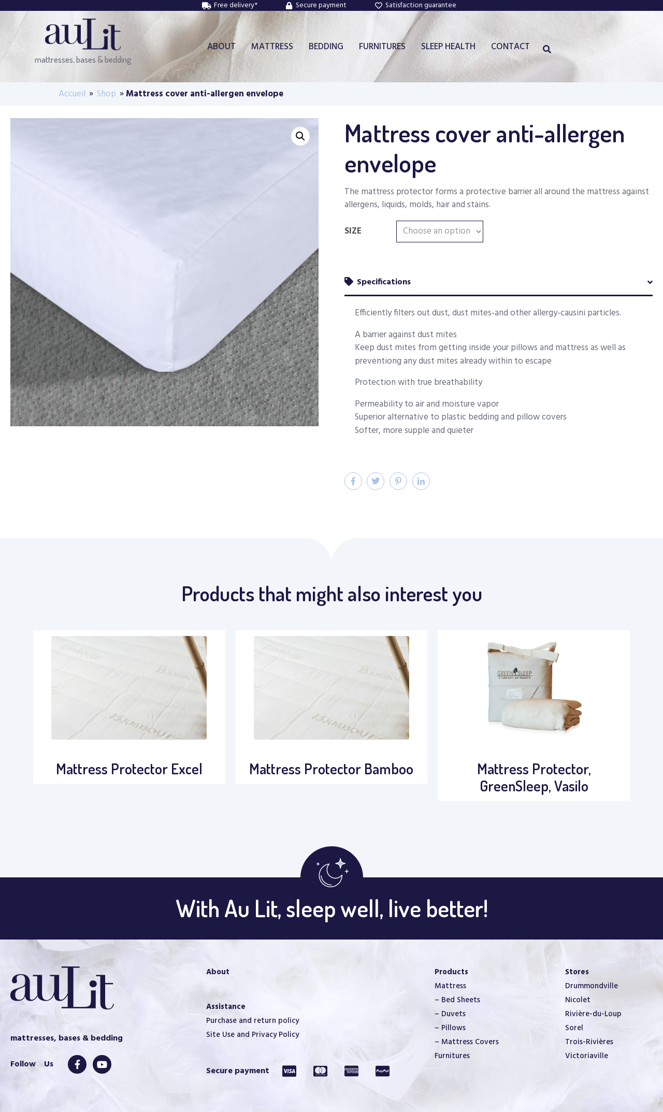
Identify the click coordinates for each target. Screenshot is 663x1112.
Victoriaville (586, 1056)
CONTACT (510, 47)
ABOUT (221, 47)
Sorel (574, 1028)
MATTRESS (272, 47)
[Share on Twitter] (375, 481)
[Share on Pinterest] (398, 481)
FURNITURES (382, 47)
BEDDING (326, 47)
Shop (106, 94)
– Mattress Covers (467, 1042)
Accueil (72, 94)
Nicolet (577, 1000)
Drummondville (591, 986)
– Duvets (450, 1014)
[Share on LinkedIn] (421, 481)
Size (353, 231)
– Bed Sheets (457, 1000)
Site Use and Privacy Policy (252, 1035)
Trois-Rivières (589, 1042)
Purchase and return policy (252, 1021)
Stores (577, 972)
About (217, 972)
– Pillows (450, 1028)
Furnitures (452, 1056)
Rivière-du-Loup (593, 1014)
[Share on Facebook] (353, 481)
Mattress (450, 986)
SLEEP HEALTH (448, 47)
